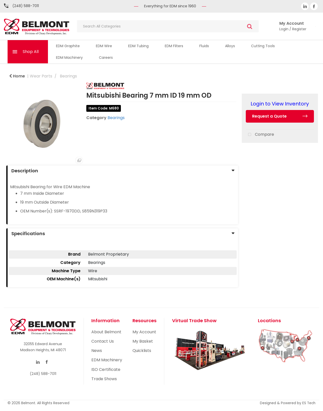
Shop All (31, 51)
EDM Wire (104, 45)
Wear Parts (41, 76)
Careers (106, 57)
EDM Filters (174, 45)
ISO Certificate (105, 369)
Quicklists (141, 350)
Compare (260, 135)
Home (17, 76)
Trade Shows (104, 379)
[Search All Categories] (168, 26)
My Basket (142, 341)
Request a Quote (269, 116)
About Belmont (106, 332)
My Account (144, 332)
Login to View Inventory (280, 103)
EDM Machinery (69, 57)
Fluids (204, 45)
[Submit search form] (250, 26)
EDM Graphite (68, 45)
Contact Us (102, 341)
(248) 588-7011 (25, 5)
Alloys (230, 45)
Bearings (68, 76)
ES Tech (308, 403)
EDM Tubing (138, 45)
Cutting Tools (263, 45)
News (96, 350)
